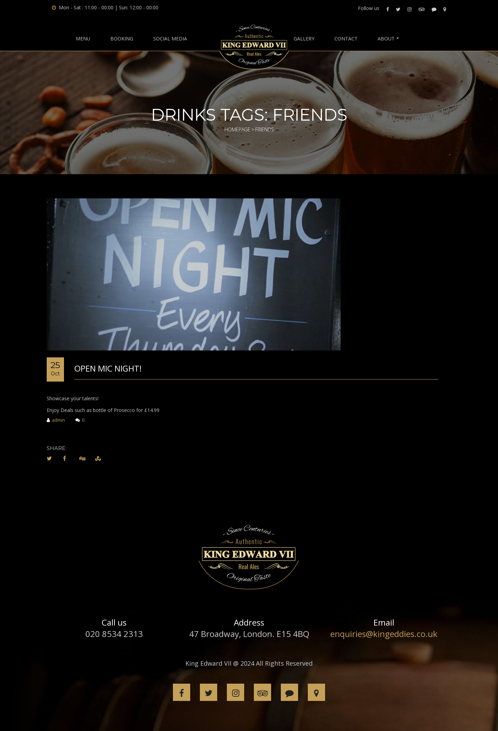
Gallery (304, 38)
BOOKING (121, 38)
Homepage (237, 129)
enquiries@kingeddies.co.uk (383, 633)
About (386, 38)
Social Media (170, 38)
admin (56, 420)
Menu (83, 38)
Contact (346, 38)
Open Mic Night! (108, 368)
